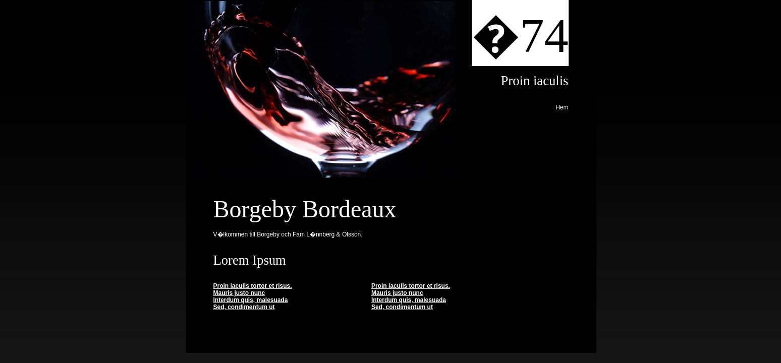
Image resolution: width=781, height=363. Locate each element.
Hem (561, 107)
